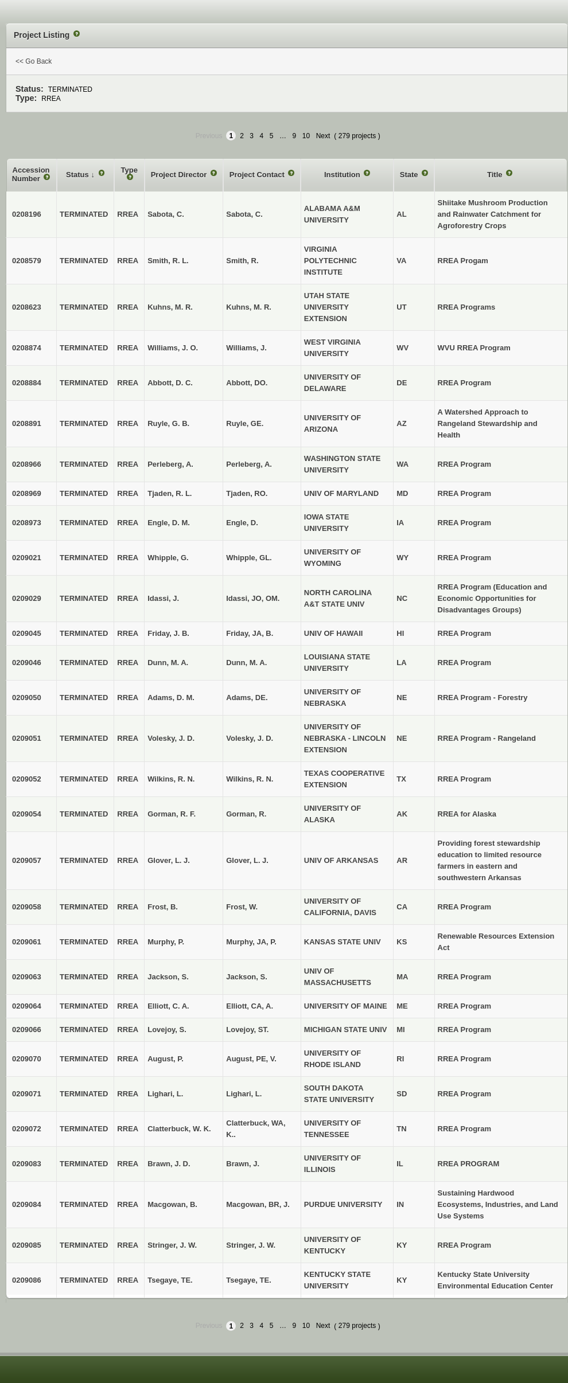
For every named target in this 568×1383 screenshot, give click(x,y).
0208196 (26, 214)
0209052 (26, 779)
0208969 (26, 493)
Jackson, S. (246, 976)
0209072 (26, 1128)
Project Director (180, 174)
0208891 (26, 423)
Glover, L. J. (247, 860)
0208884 (26, 382)
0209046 (26, 662)
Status (78, 174)
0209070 (26, 1058)
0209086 (26, 1280)
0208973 (26, 522)
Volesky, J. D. (249, 738)
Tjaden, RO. (246, 493)
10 (306, 136)
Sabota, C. (244, 214)
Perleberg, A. (249, 464)
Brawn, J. (242, 1163)
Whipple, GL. (248, 557)
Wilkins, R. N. (249, 779)
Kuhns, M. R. (248, 307)
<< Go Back (33, 61)
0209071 (26, 1093)
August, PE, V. (251, 1058)
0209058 (26, 907)
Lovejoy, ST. (247, 1029)
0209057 (26, 860)
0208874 (26, 347)
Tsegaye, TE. (248, 1280)
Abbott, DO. (246, 382)
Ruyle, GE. (244, 423)
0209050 (26, 697)
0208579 (26, 260)
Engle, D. (242, 522)
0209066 (26, 1029)
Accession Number (31, 174)
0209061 (26, 941)
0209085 (26, 1245)
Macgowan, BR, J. (258, 1204)
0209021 (26, 557)
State (410, 174)
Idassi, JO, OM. (252, 598)
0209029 (26, 598)
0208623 (26, 307)
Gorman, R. (246, 814)
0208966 (26, 464)
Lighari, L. (244, 1093)
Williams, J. (246, 347)
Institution (343, 174)
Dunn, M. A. (246, 662)
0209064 (26, 1006)
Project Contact (258, 174)
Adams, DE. (246, 697)
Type (129, 170)
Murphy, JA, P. (251, 941)
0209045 (26, 633)
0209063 (26, 976)
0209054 (26, 814)
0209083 (26, 1163)
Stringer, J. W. (250, 1245)
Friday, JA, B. (249, 633)
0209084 (26, 1204)
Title (495, 174)
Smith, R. (242, 260)
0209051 (26, 738)
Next (323, 136)
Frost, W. (242, 907)
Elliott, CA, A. (249, 1006)
